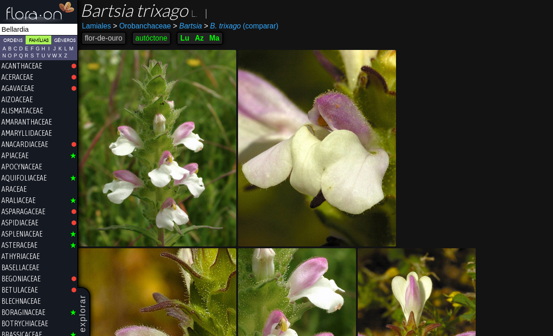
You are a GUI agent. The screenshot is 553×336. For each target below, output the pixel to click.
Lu (184, 38)
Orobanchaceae (142, 26)
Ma (214, 38)
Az (199, 38)
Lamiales (96, 26)
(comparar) (241, 26)
